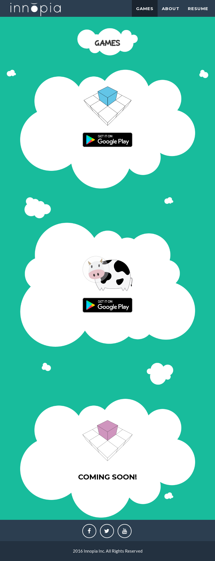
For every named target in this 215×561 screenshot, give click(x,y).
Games (144, 8)
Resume (198, 8)
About (170, 8)
